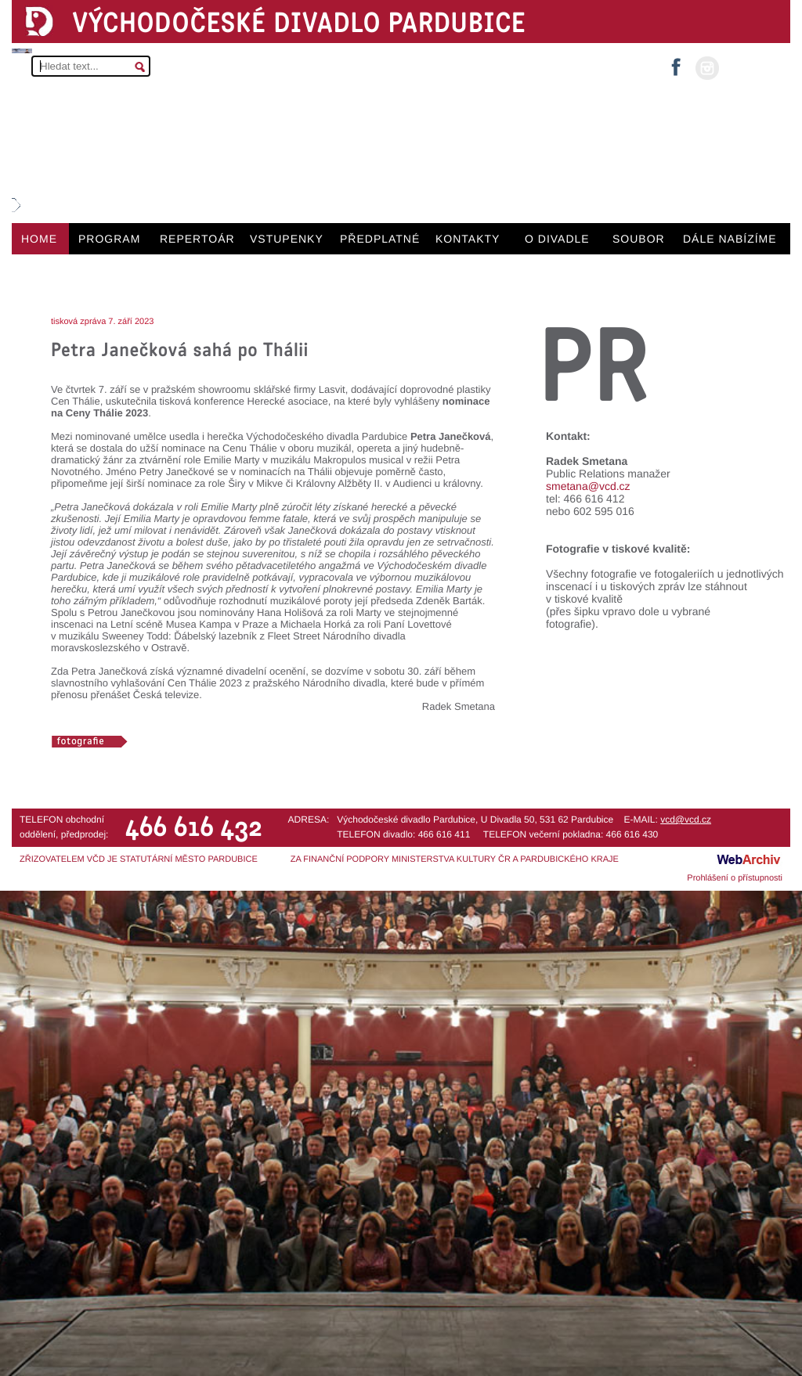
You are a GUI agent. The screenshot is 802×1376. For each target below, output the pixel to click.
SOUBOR (638, 238)
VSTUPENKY (286, 238)
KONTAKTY (467, 238)
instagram (707, 68)
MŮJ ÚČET (753, 67)
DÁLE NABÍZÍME (730, 238)
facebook (676, 62)
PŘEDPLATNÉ (380, 238)
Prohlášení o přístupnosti (734, 878)
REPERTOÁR (197, 238)
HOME (39, 238)
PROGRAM (109, 238)
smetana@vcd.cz (588, 486)
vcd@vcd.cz (685, 819)
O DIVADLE (557, 238)
